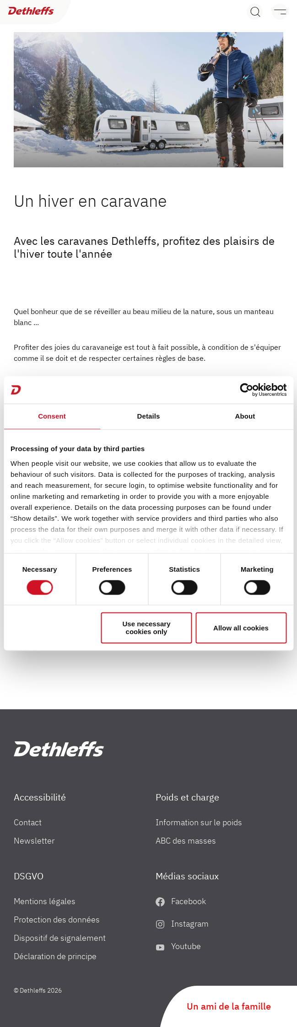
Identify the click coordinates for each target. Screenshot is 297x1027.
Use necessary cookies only (146, 628)
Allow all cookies (241, 628)
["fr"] (59, 748)
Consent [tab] (52, 416)
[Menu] (275, 12)
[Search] (255, 12)
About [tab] (245, 416)
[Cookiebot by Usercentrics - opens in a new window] (246, 390)
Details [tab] (148, 416)
